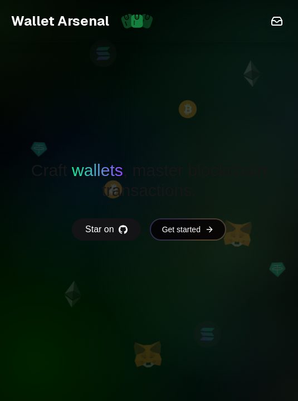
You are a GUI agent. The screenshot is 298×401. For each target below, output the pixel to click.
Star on (106, 229)
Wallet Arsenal (85, 21)
